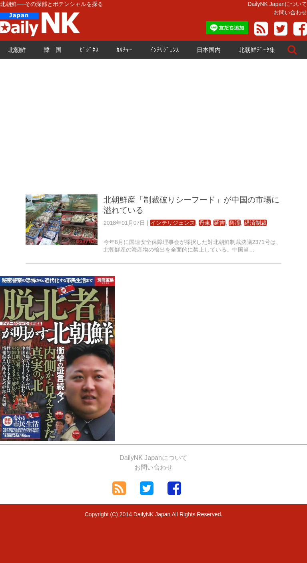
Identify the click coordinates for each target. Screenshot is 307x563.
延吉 (219, 223)
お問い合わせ (290, 12)
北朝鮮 (17, 49)
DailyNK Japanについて (277, 4)
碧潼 (234, 223)
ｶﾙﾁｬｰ (124, 49)
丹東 (204, 223)
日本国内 (209, 49)
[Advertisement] (153, 126)
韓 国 (53, 49)
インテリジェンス (172, 223)
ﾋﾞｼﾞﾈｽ (89, 49)
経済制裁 (255, 223)
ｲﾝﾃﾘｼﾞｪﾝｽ (164, 49)
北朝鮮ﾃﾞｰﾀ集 (257, 49)
